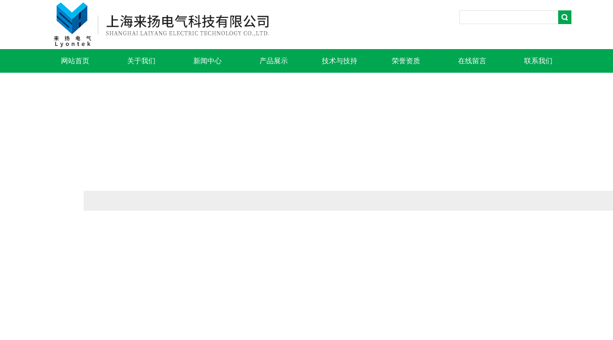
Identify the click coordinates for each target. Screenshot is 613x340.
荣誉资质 (406, 61)
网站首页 (75, 61)
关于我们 (141, 61)
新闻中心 (207, 61)
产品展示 (273, 61)
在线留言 (472, 61)
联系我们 (538, 61)
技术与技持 (339, 61)
